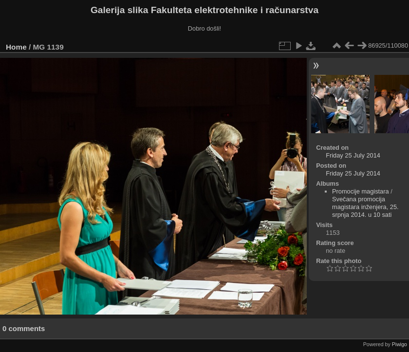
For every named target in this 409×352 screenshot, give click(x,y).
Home (16, 47)
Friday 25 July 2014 (353, 155)
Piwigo (399, 344)
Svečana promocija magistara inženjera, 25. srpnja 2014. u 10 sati (365, 206)
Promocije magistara (360, 191)
